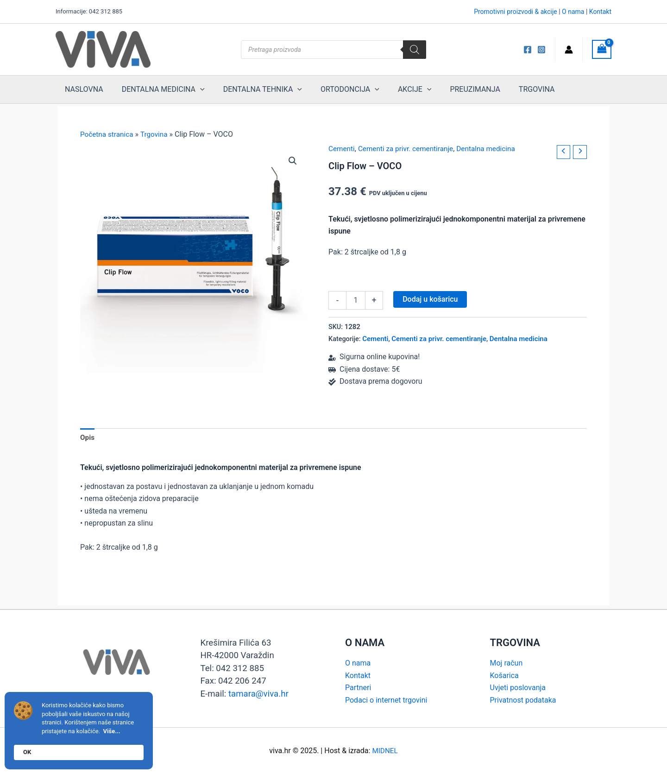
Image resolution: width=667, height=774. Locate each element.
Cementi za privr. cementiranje (409, 148)
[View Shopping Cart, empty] (601, 49)
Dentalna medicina (492, 148)
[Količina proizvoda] (355, 300)
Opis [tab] (87, 438)
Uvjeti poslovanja (518, 687)
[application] (193, 89)
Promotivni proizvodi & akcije (515, 11)
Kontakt (600, 11)
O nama (573, 11)
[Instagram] (541, 49)
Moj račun (506, 663)
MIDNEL (384, 750)
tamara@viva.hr (258, 694)
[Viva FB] (527, 49)
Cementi (342, 148)
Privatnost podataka (523, 700)
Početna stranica (108, 134)
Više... (111, 731)
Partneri (358, 687)
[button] (292, 160)
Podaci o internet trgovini (386, 700)
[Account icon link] (569, 49)
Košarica (504, 675)
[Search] (414, 49)
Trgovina (157, 134)
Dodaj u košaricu (430, 298)
